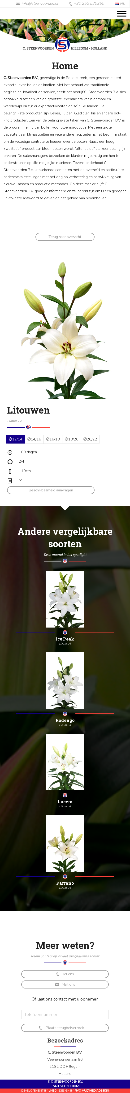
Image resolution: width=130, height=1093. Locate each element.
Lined (52, 1091)
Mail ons (65, 984)
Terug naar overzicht (65, 236)
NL (120, 3)
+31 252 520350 (86, 4)
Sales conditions (66, 1086)
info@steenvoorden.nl (37, 3)
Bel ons (64, 974)
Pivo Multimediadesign (91, 1091)
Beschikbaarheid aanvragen (51, 490)
